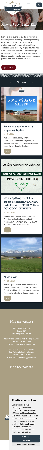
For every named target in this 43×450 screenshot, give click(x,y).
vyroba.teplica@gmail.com (24, 344)
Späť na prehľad (9, 67)
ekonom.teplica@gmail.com (24, 357)
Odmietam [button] (26, 441)
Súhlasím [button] (25, 437)
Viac (7, 151)
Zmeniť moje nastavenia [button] (26, 444)
